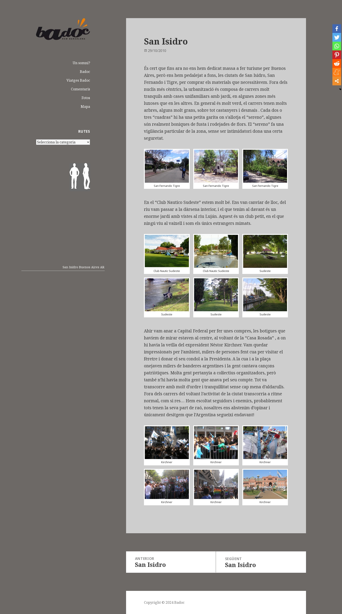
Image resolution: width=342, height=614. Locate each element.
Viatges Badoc (78, 80)
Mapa (85, 106)
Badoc (85, 71)
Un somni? (81, 62)
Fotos (86, 97)
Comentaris (80, 89)
